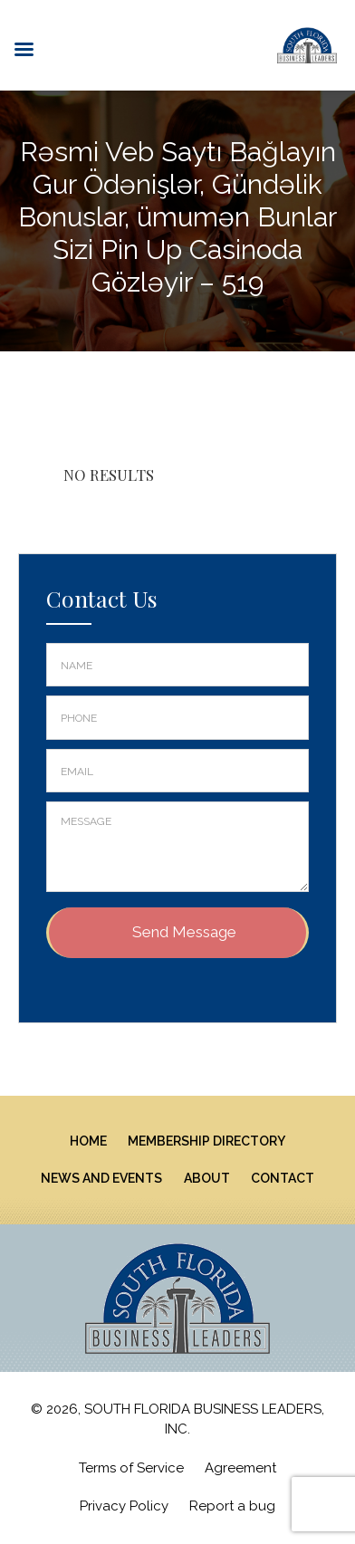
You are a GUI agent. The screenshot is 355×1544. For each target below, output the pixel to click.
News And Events (101, 1178)
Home (88, 1141)
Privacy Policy (124, 1506)
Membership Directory (206, 1141)
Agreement (240, 1468)
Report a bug (232, 1506)
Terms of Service (131, 1468)
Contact (282, 1178)
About (207, 1178)
